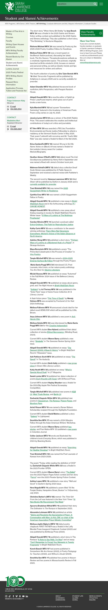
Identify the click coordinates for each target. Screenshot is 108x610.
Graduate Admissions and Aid (57, 23)
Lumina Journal (12, 69)
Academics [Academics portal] (60, 598)
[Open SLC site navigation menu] (101, 5)
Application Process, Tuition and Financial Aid (16, 89)
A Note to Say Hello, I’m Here (50, 539)
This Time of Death (56, 298)
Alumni (75, 598)
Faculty (9, 41)
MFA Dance (20, 23)
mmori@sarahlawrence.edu (90, 62)
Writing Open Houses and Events (15, 45)
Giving (75, 600)
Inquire (92, 600)
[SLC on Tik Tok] (10, 597)
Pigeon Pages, (67, 401)
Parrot (33, 477)
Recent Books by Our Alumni (15, 58)
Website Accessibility (14, 599)
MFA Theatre (30, 23)
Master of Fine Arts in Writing (15, 32)
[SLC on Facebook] (13, 597)
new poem (72, 429)
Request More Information (12, 83)
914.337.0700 (9, 591)
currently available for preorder (43, 184)
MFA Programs (10, 23)
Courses (9, 37)
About (58, 596)
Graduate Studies (90, 23)
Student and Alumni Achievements (14, 64)
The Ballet (70, 472)
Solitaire (34, 289)
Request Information (75, 23)
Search (62, 4)
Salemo (34, 416)
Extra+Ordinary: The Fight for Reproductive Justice (51, 224)
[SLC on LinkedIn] (27, 597)
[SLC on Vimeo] (16, 597)
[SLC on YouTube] (23, 597)
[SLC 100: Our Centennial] (15, 581)
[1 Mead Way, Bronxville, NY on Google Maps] (18, 589)
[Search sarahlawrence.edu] (95, 4)
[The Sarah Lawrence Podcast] (20, 597)
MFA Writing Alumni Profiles (14, 77)
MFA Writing (41, 23)
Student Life (77, 596)
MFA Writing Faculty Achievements (14, 51)
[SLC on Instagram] (6, 597)
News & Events (95, 596)
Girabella (39, 341)
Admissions (60, 600)
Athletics (93, 598)
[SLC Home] (17, 7)
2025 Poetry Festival (14, 72)
